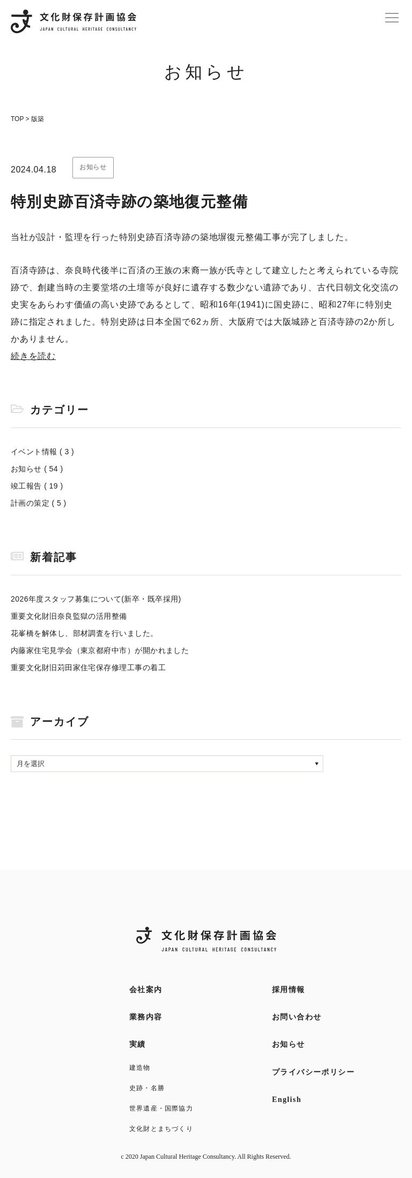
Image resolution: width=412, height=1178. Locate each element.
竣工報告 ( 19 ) (37, 486)
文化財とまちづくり (161, 1128)
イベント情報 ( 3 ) (42, 451)
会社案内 (146, 990)
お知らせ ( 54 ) (37, 468)
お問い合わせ (296, 1017)
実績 (137, 1044)
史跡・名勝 (147, 1088)
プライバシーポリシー (313, 1072)
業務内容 (146, 1017)
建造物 (140, 1067)
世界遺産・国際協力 (161, 1108)
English (286, 1100)
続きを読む (33, 356)
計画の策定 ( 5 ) (39, 503)
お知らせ (288, 1044)
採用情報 (288, 990)
